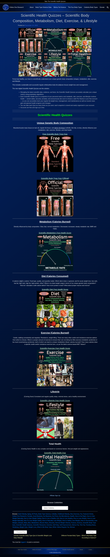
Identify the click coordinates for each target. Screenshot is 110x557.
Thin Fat (82, 525)
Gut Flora (55, 516)
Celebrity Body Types (91, 7)
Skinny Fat (75, 525)
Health (72, 516)
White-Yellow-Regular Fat (61, 527)
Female (29, 516)
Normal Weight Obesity (62, 523)
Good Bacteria (37, 516)
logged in (24, 542)
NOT (21, 281)
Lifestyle (55, 391)
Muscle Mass (44, 523)
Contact (90, 549)
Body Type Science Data (43, 7)
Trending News (91, 525)
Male (25, 523)
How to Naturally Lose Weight (51, 520)
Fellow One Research (19, 516)
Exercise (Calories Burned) (55, 333)
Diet (71, 514)
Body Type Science (44, 514)
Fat (81, 514)
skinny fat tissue (59, 128)
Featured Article (88, 514)
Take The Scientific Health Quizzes (55, 1)
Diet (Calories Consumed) (55, 276)
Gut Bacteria (47, 516)
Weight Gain (24, 527)
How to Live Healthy (66, 518)
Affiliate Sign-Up (55, 495)
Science (79, 523)
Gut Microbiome (64, 516)
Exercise (76, 514)
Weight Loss (32, 527)
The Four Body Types (75, 7)
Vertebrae (15, 527)
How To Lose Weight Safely (32, 520)
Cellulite (54, 514)
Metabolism (35, 523)
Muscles (51, 523)
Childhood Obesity (63, 514)
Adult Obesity (22, 514)
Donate (102, 7)
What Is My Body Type (44, 527)
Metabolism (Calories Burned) (54, 221)
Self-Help (56, 525)
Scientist (49, 525)
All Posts (34, 514)
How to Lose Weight (79, 518)
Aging (29, 514)
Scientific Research (39, 525)
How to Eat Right (80, 516)
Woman (72, 527)
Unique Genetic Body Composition (55, 123)
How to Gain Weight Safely (32, 518)
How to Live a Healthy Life (50, 518)
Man (29, 523)
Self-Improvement (65, 525)
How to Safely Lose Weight (71, 520)
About (32, 7)
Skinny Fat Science (59, 7)
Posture (73, 523)
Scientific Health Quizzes (24, 525)
